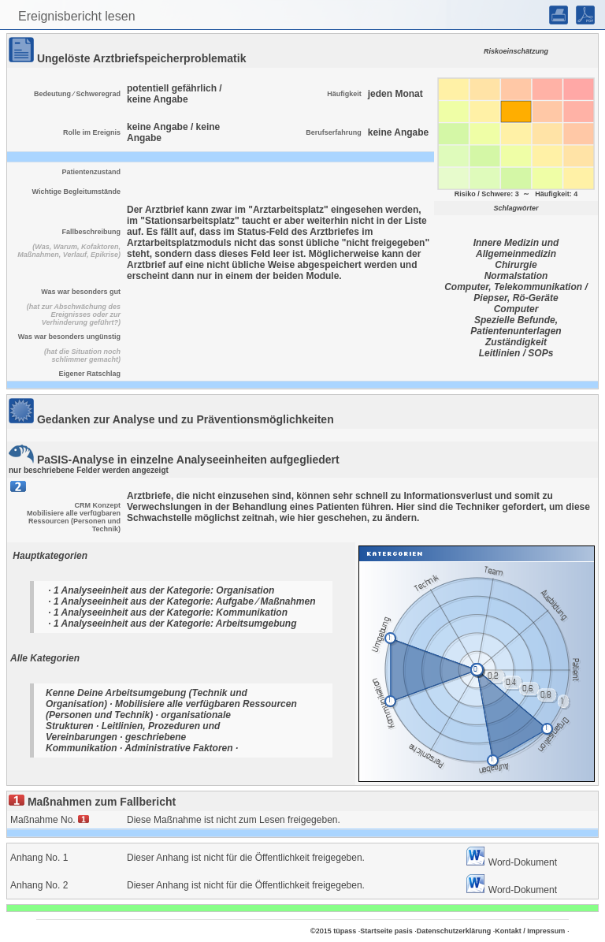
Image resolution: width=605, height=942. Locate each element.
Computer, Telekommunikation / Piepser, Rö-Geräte (516, 292)
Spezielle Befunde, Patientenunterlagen (515, 326)
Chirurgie (515, 264)
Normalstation (516, 275)
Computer (516, 309)
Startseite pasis (386, 931)
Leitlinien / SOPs (516, 353)
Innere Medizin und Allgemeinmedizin (516, 248)
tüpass (344, 931)
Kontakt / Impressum (530, 931)
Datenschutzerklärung (454, 931)
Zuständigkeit (516, 342)
